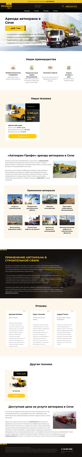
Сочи (8, 8)
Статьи (55, 11)
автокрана (50, 1)
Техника (27, 11)
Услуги (36, 11)
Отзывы (46, 11)
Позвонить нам (22, 136)
